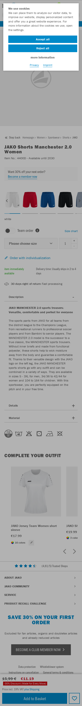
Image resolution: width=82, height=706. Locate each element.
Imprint (47, 65)
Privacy (34, 65)
